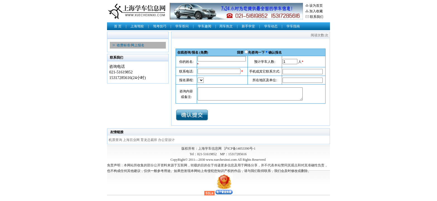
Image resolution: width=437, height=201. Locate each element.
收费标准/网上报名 (130, 45)
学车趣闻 (204, 26)
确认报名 (275, 52)
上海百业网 (131, 140)
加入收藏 (316, 11)
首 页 (118, 26)
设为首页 (316, 6)
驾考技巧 (159, 26)
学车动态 (271, 26)
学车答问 (182, 26)
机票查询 (116, 140)
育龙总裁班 (149, 140)
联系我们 (316, 17)
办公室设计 (166, 140)
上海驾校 (137, 26)
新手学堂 (248, 26)
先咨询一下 (256, 52)
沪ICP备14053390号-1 (240, 148)
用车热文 (226, 26)
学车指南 (293, 26)
